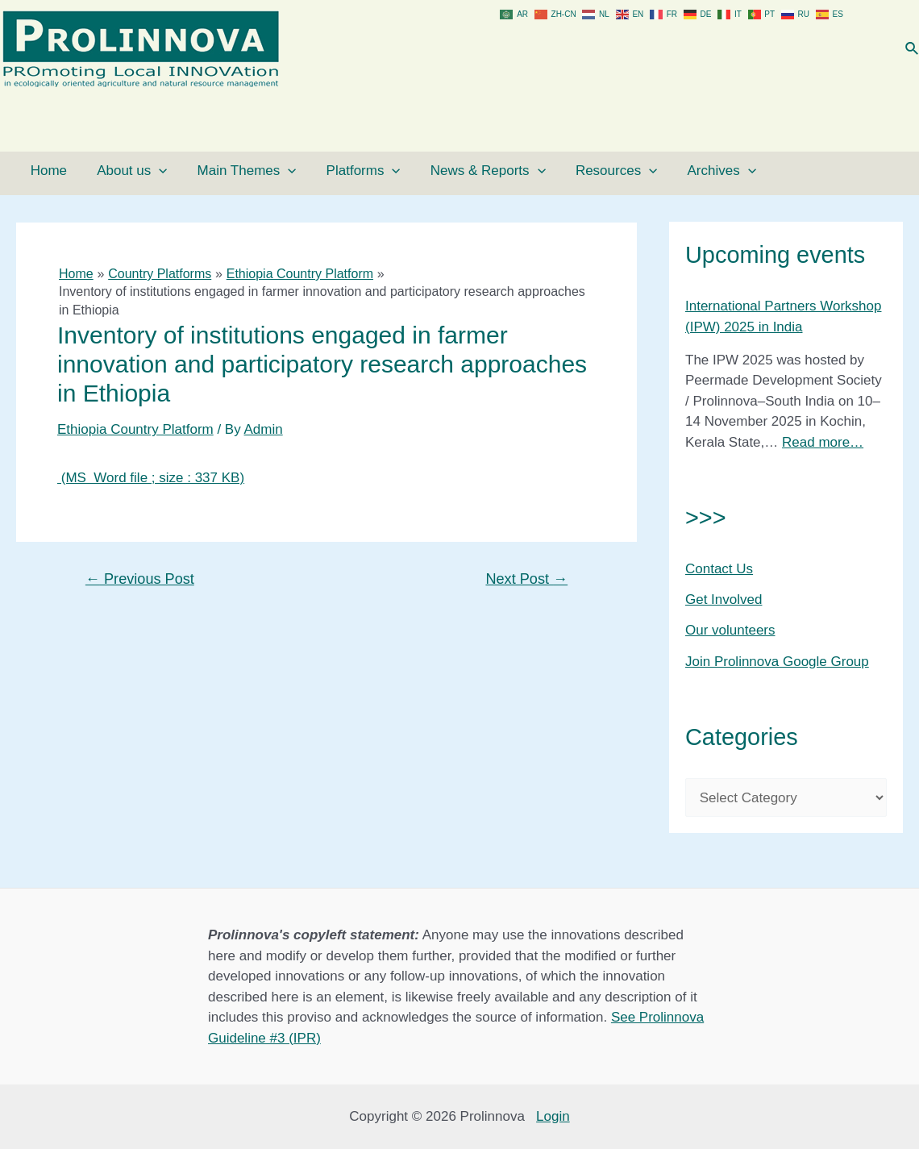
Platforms (320, 171)
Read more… (822, 442)
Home (39, 170)
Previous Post (139, 579)
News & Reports (433, 171)
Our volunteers (730, 630)
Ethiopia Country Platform (135, 429)
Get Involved (723, 599)
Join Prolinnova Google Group (777, 661)
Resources (550, 171)
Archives (643, 171)
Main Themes (214, 171)
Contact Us (719, 569)
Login (553, 1116)
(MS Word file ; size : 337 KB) (150, 477)
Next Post (526, 579)
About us (111, 171)
